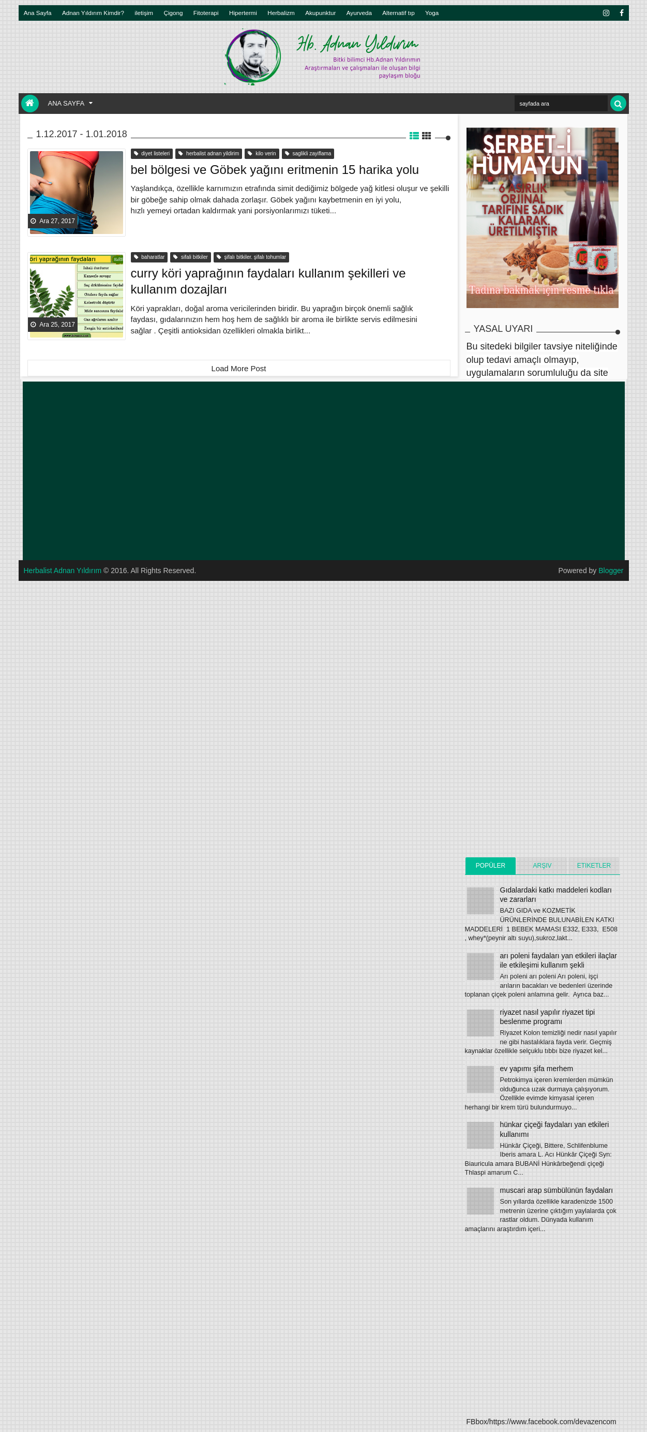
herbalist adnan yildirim (208, 153)
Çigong (173, 12)
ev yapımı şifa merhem (537, 1068)
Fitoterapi (206, 12)
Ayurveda (359, 12)
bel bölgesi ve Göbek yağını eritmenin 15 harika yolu (275, 170)
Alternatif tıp (398, 12)
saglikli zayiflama (308, 153)
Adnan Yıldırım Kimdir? (93, 12)
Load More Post (239, 368)
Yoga (432, 12)
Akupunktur (320, 12)
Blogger (610, 570)
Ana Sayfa (38, 12)
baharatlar (149, 257)
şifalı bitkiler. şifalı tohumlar (251, 257)
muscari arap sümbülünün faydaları (556, 1190)
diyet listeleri (152, 153)
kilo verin (262, 153)
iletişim (143, 12)
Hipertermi (243, 12)
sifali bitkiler (190, 257)
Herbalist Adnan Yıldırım (63, 570)
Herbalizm (281, 12)
